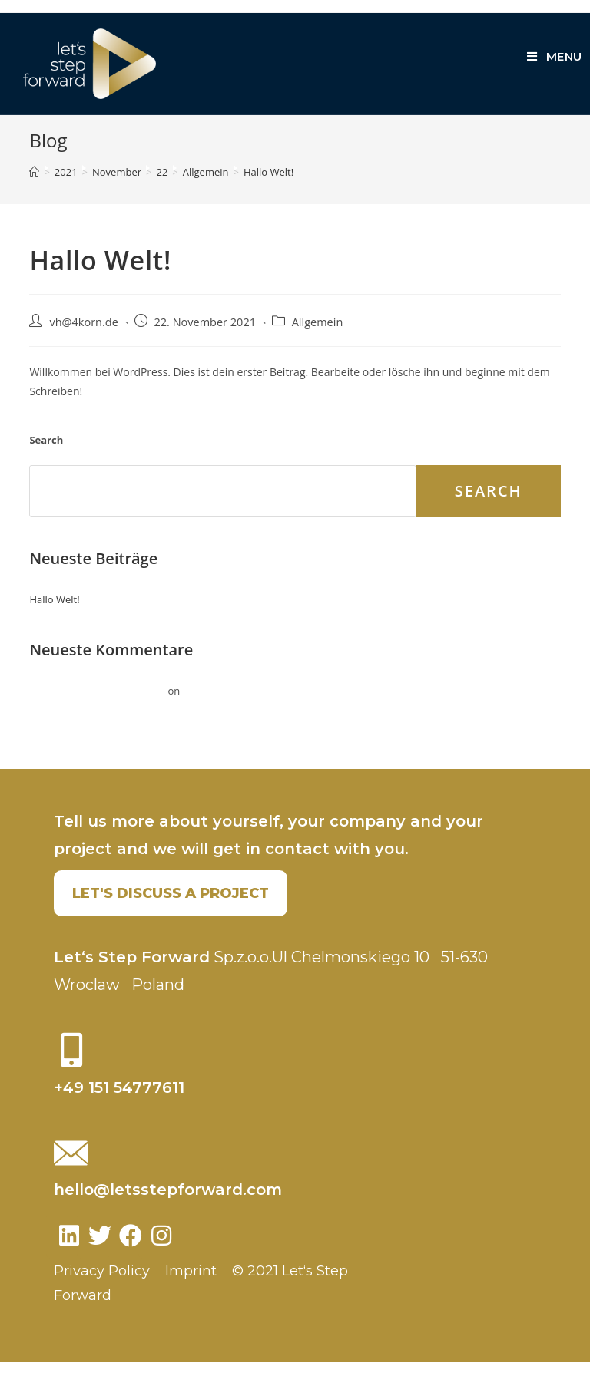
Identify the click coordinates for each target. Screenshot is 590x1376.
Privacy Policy (102, 1284)
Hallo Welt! (54, 613)
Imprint (191, 1284)
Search (46, 453)
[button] (170, 907)
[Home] (34, 186)
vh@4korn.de (83, 335)
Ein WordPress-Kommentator (97, 704)
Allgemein (317, 335)
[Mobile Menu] (554, 56)
